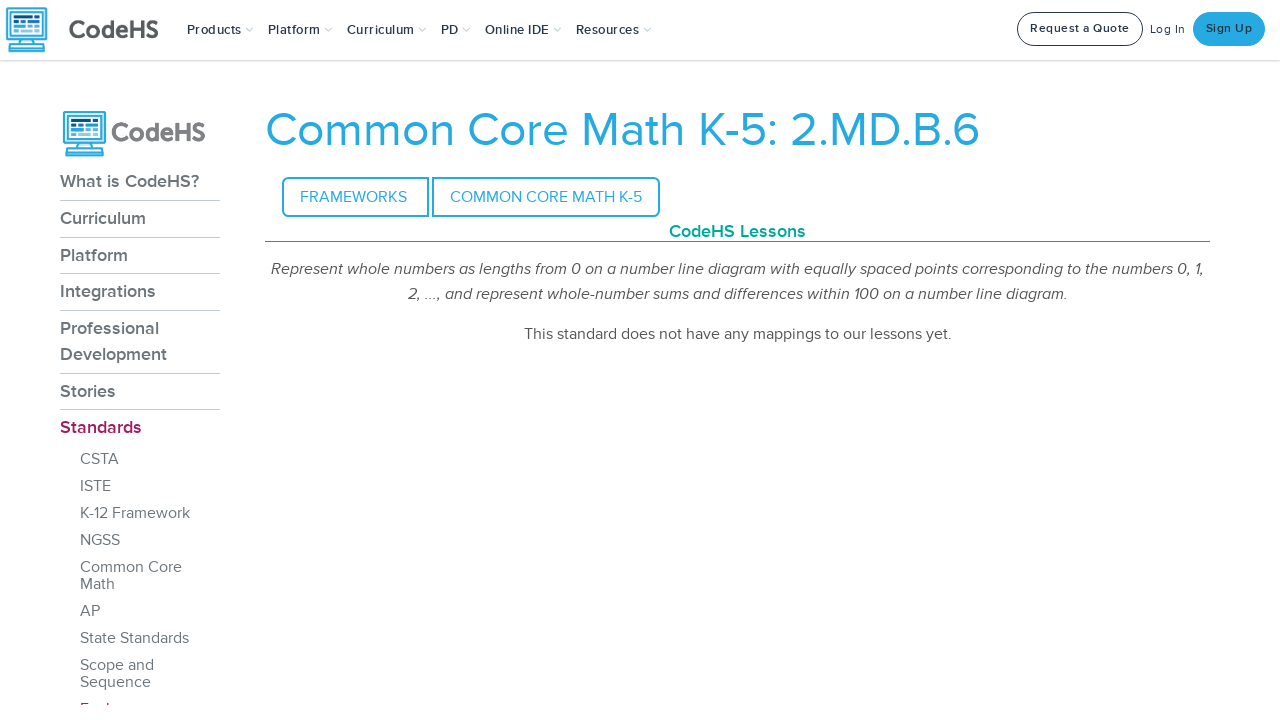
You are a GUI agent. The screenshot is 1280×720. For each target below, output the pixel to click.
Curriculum (103, 218)
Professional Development (113, 341)
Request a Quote (1080, 28)
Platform (94, 255)
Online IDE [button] (523, 30)
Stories (88, 391)
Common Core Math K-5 (546, 197)
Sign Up (1229, 28)
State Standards (134, 638)
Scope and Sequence (117, 673)
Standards (101, 427)
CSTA (99, 459)
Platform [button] (300, 30)
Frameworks (355, 197)
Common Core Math (131, 575)
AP (90, 611)
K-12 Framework (135, 513)
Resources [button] (614, 30)
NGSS (100, 540)
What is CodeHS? (129, 181)
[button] (220, 30)
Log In (1168, 29)
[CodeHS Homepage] (90, 30)
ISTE (95, 486)
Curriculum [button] (387, 30)
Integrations (108, 291)
